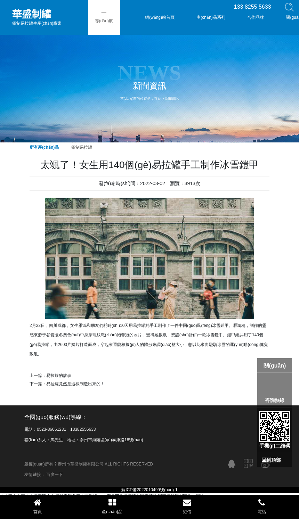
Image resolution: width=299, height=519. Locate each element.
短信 (187, 506)
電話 (261, 506)
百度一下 (54, 474)
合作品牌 (255, 17)
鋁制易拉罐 (81, 147)
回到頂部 (271, 460)
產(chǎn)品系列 (210, 17)
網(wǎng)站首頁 (160, 17)
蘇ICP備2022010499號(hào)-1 (149, 489)
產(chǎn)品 (112, 506)
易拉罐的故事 (58, 375)
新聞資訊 (172, 98)
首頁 (157, 98)
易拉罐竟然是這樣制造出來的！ (75, 383)
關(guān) (275, 366)
